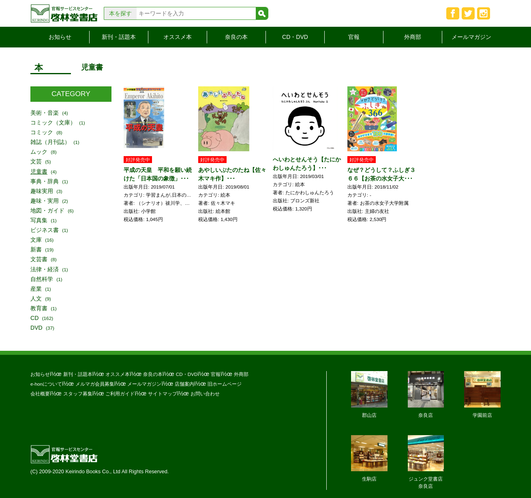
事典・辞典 (44, 181)
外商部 (412, 37)
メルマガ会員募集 (94, 383)
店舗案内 (184, 383)
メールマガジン (471, 37)
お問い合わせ (205, 393)
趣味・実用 (44, 200)
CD (34, 318)
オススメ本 (177, 37)
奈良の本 (236, 37)
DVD (36, 327)
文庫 (36, 239)
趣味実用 (41, 191)
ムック (38, 151)
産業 (36, 288)
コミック (41, 132)
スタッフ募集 (77, 393)
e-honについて (46, 383)
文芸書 (38, 259)
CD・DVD (295, 37)
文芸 (36, 161)
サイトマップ (162, 393)
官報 (354, 37)
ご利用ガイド (120, 393)
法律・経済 (44, 269)
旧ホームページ (225, 383)
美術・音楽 (44, 112)
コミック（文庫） (53, 122)
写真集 (38, 220)
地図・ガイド (47, 210)
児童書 (38, 171)
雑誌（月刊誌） (50, 142)
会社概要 (40, 393)
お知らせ (60, 37)
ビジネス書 (44, 230)
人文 (36, 298)
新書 (36, 249)
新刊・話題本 (119, 37)
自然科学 (41, 279)
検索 (262, 13)
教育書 (38, 308)
